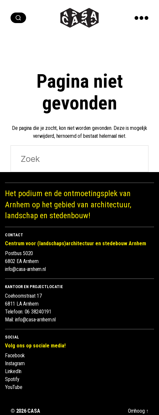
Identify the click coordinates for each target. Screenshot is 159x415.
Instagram (15, 363)
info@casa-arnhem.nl (25, 269)
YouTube (13, 387)
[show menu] (141, 18)
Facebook (15, 355)
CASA (33, 411)
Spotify (12, 379)
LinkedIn (13, 371)
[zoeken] (18, 18)
